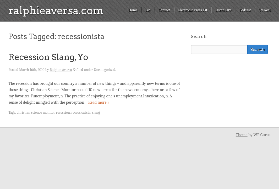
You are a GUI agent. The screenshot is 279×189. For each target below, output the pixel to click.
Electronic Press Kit (192, 10)
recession (63, 112)
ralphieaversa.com (56, 10)
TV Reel (265, 10)
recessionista (80, 112)
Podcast (245, 10)
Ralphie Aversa (61, 69)
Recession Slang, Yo (48, 57)
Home (133, 10)
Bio (148, 10)
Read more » (99, 102)
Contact (164, 10)
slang (96, 112)
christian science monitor (35, 112)
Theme (242, 135)
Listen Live (223, 10)
